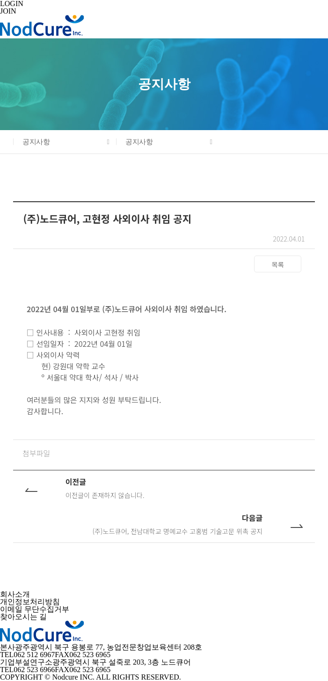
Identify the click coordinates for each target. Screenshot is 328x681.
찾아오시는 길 (23, 617)
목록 (278, 264)
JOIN (8, 11)
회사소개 (15, 594)
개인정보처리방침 (30, 602)
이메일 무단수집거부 (34, 609)
